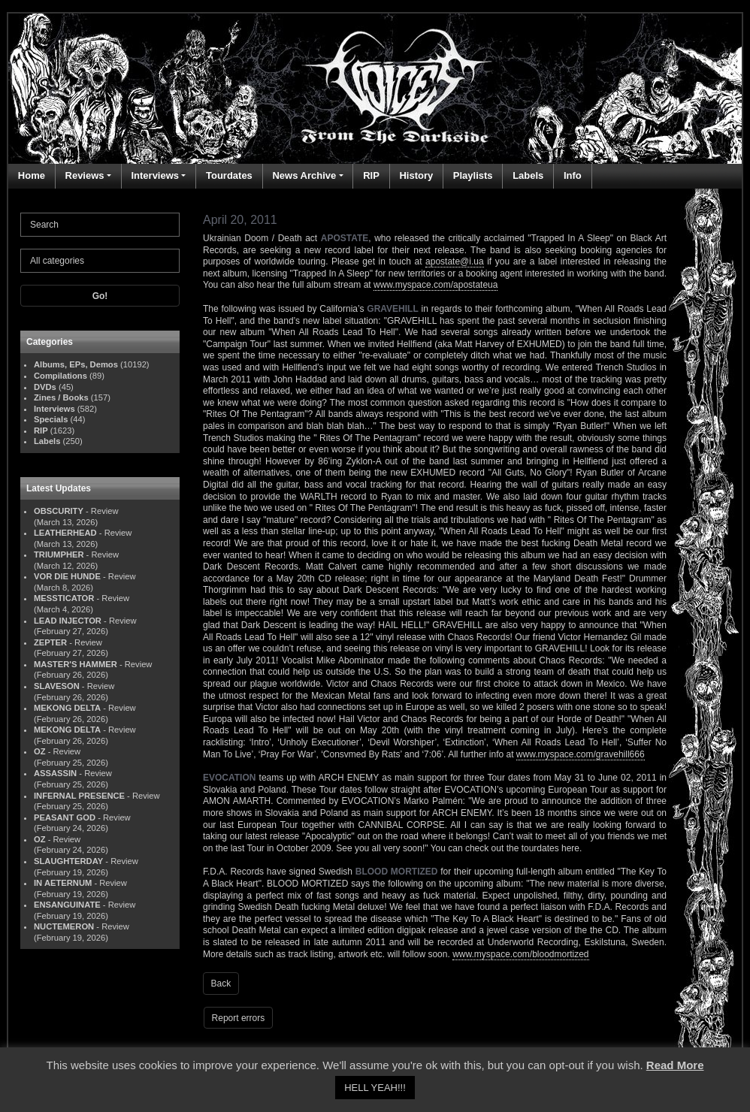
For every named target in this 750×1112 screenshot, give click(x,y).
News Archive (304, 175)
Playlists (473, 175)
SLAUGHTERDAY (68, 861)
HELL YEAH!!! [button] (375, 1087)
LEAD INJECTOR (67, 620)
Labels (528, 175)
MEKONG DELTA (67, 707)
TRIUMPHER (59, 554)
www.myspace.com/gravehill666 (580, 754)
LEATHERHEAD (65, 532)
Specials (51, 419)
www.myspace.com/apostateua (435, 285)
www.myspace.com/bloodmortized (520, 954)
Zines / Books (61, 397)
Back (221, 983)
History (416, 175)
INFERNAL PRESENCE (79, 795)
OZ (40, 751)
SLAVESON (57, 685)
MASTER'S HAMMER (75, 664)
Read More (675, 1065)
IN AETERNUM (63, 882)
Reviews (84, 175)
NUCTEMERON (64, 926)
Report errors (238, 1018)
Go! (100, 296)
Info (573, 175)
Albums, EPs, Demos (76, 364)
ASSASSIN (55, 773)
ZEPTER (50, 642)
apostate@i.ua (454, 261)
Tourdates (229, 175)
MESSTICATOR (64, 598)
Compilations (60, 375)
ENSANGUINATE (67, 904)
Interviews (155, 175)
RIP (371, 175)
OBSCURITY (58, 510)
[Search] (100, 225)
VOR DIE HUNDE (67, 576)
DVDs (45, 386)
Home (31, 175)
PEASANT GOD (64, 817)
